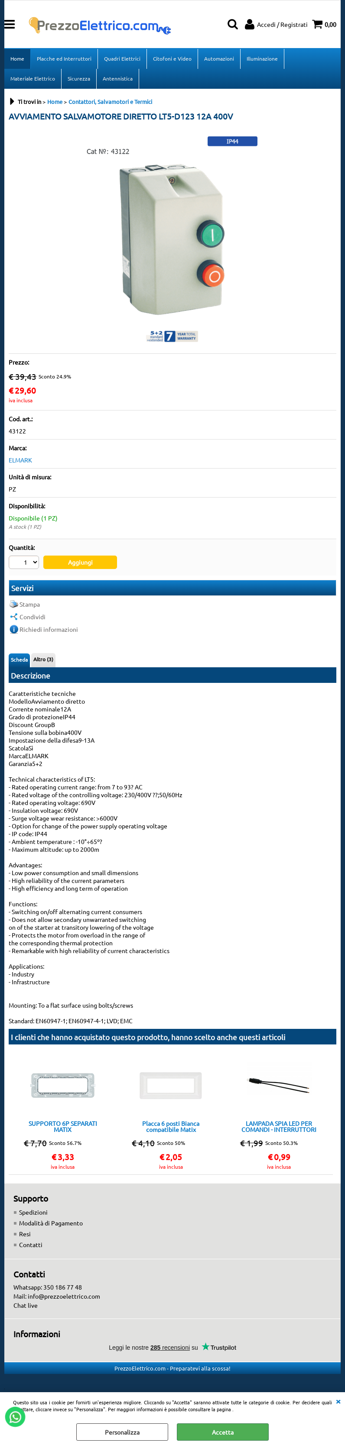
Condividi (33, 617)
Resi (25, 1234)
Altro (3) (43, 659)
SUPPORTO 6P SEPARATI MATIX (63, 1126)
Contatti (30, 1244)
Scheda (19, 659)
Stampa (30, 604)
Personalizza (122, 1432)
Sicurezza (79, 78)
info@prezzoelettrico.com (64, 1296)
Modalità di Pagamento (51, 1223)
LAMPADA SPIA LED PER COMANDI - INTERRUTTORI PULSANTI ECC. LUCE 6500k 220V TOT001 (279, 1126)
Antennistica (118, 78)
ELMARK (20, 460)
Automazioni (219, 58)
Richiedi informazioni (49, 629)
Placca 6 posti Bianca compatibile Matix (170, 1126)
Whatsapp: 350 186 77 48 (47, 1287)
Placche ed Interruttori (64, 58)
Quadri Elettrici (122, 58)
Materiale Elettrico (32, 78)
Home (17, 58)
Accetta (223, 1432)
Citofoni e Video (172, 58)
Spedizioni (33, 1212)
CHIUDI (338, 1401)
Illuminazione (262, 58)
